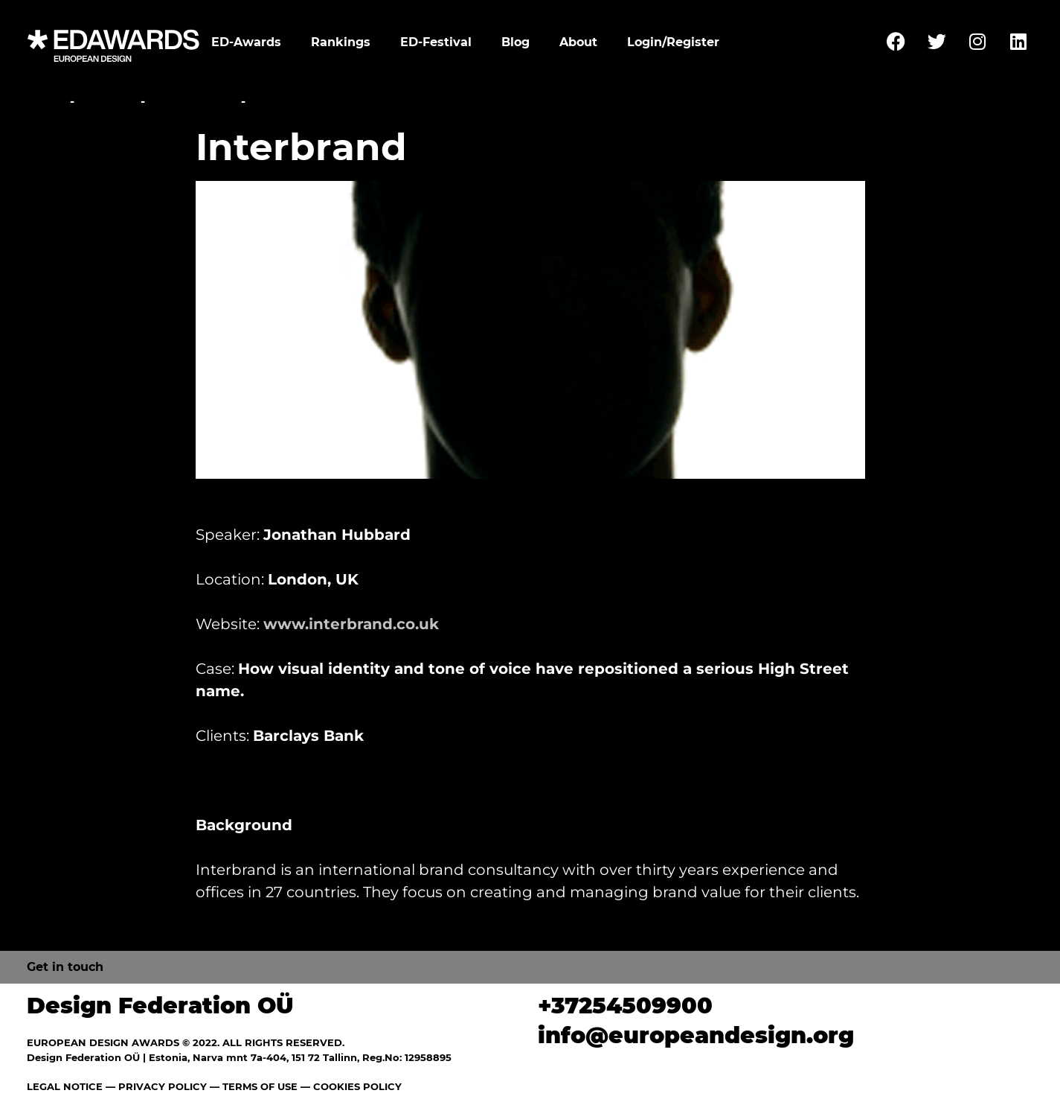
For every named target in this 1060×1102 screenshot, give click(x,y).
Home (46, 102)
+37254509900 (625, 1005)
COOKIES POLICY (357, 1086)
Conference (193, 102)
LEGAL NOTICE (65, 1086)
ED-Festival (436, 42)
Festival (107, 102)
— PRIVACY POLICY (155, 1086)
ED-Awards (246, 42)
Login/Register (673, 42)
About (578, 42)
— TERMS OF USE (254, 1086)
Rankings (340, 42)
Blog (515, 42)
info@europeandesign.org (696, 1035)
